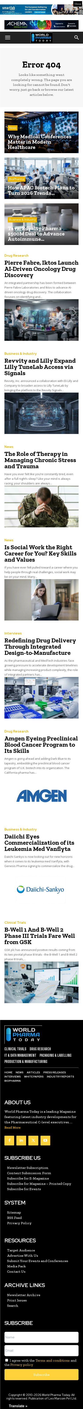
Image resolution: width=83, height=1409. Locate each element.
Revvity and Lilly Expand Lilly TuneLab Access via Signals (40, 367)
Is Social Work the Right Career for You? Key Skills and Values (40, 553)
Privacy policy (21, 1365)
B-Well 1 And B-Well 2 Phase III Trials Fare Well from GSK (39, 936)
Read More (12, 1128)
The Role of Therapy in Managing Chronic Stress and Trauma (40, 460)
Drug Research (16, 255)
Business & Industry (22, 220)
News (12, 128)
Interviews (13, 633)
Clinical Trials (15, 922)
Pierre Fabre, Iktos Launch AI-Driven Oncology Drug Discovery (41, 269)
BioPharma (16, 179)
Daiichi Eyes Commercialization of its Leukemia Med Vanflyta (39, 842)
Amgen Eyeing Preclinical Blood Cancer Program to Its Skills (41, 744)
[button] (7, 38)
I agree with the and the (40, 1362)
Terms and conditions (52, 1360)
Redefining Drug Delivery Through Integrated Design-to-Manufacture (40, 646)
